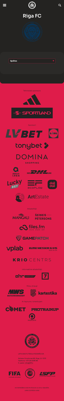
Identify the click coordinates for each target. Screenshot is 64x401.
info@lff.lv (29, 363)
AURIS (37, 390)
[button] (32, 61)
